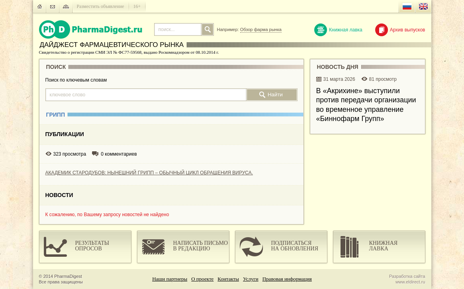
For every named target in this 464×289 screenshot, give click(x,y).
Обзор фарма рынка (261, 29)
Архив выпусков (400, 29)
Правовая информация (287, 279)
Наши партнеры (169, 279)
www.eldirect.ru (410, 281)
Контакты (228, 279)
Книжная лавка (338, 29)
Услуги (250, 279)
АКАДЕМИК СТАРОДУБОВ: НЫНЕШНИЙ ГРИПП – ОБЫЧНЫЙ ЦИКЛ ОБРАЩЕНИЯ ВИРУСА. (149, 173)
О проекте (202, 279)
